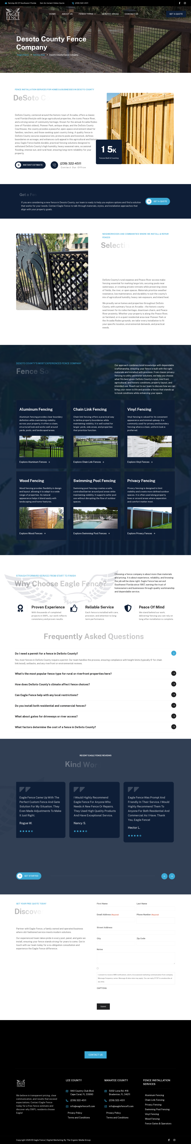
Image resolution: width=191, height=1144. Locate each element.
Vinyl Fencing (152, 1114)
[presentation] (116, 996)
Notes (100, 949)
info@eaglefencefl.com (82, 1106)
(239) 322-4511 (81, 3)
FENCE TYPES (87, 14)
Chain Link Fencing (154, 1100)
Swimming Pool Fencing (157, 1109)
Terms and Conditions (79, 1117)
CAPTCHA (102, 988)
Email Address (108, 915)
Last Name (142, 903)
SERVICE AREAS (110, 14)
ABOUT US (67, 14)
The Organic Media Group (78, 1140)
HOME (52, 14)
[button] (164, 876)
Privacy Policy (75, 1113)
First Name (102, 903)
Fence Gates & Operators (158, 1123)
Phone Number (148, 915)
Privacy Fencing (153, 1104)
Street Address (104, 927)
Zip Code (141, 938)
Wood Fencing (152, 1119)
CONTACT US (131, 14)
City (99, 938)
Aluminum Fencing (154, 1095)
